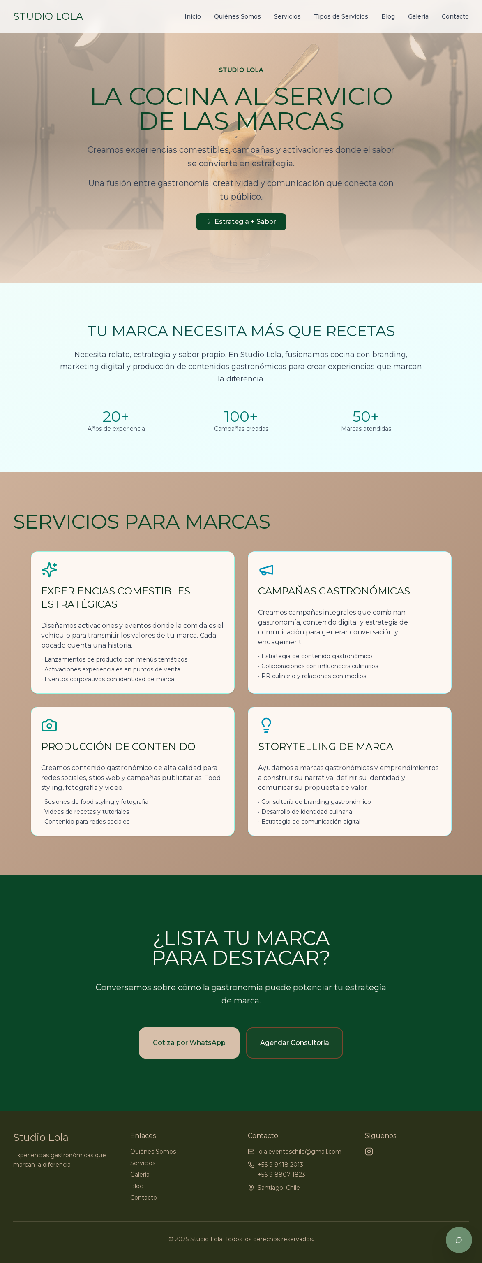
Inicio (192, 16)
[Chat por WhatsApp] (459, 1240)
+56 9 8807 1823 (281, 1174)
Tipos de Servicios (341, 16)
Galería (418, 16)
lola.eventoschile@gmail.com (299, 1151)
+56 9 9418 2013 (280, 1164)
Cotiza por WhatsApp (189, 1043)
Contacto (455, 16)
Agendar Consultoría (294, 1043)
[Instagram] (369, 1151)
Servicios (287, 16)
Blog (388, 16)
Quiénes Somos (237, 16)
